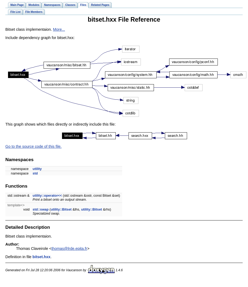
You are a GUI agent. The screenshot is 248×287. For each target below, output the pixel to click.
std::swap (41, 209)
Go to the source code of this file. (33, 146)
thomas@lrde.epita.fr (69, 248)
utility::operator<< (47, 195)
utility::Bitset (61, 209)
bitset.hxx (42, 257)
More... (59, 29)
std (35, 173)
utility (37, 169)
